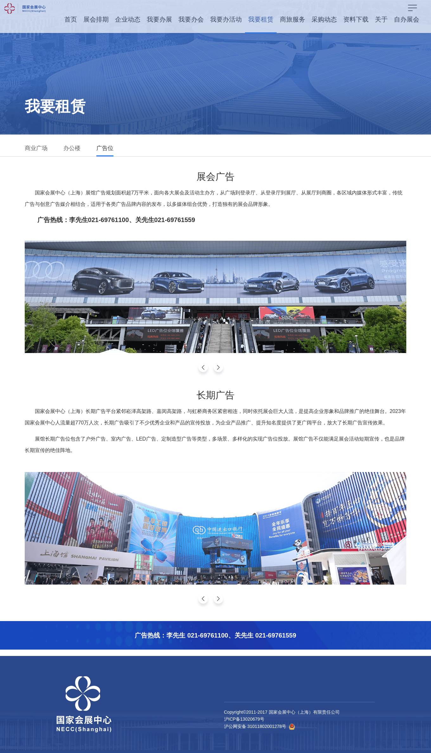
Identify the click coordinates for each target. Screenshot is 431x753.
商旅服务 (292, 19)
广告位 (104, 148)
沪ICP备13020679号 (244, 719)
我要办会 (191, 19)
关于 (381, 19)
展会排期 (96, 19)
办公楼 (71, 148)
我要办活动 (226, 19)
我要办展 (159, 19)
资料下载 (356, 19)
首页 (70, 19)
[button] (218, 367)
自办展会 (406, 19)
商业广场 (36, 148)
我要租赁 (260, 19)
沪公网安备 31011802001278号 (255, 726)
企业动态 (127, 19)
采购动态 (324, 19)
